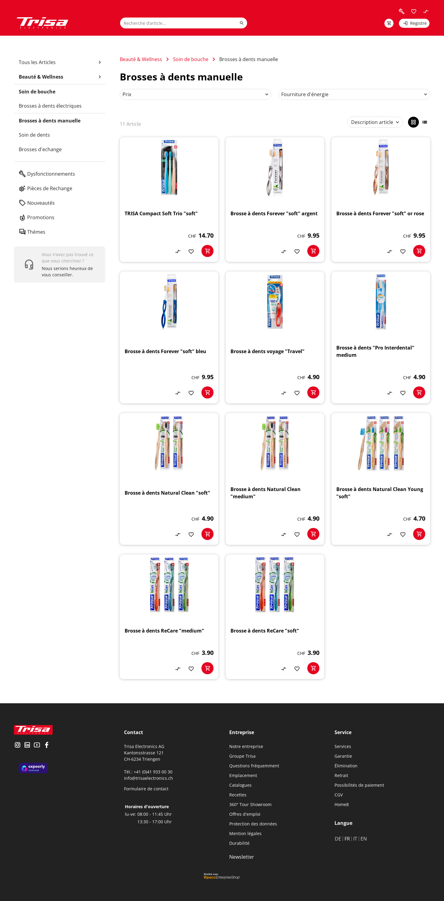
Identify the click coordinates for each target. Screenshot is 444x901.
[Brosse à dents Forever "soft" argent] (275, 199)
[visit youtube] (37, 745)
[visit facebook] (46, 745)
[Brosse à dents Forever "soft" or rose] (380, 199)
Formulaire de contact (146, 789)
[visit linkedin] (27, 745)
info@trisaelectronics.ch (148, 778)
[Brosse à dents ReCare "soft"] (275, 617)
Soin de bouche (190, 59)
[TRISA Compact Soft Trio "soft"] (169, 199)
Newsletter (241, 857)
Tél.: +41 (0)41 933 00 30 (148, 772)
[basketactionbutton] (207, 251)
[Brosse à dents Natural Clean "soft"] (169, 479)
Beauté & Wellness (141, 59)
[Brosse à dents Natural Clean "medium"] (275, 479)
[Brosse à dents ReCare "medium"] (169, 617)
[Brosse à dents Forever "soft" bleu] (169, 337)
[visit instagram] (17, 745)
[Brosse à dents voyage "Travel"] (275, 337)
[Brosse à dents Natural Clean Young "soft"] (380, 479)
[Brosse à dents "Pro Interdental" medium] (380, 337)
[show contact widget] (59, 264)
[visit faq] (401, 11)
